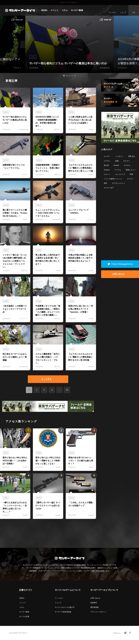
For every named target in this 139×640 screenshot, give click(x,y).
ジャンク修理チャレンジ (113, 179)
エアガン (107, 161)
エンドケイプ (120, 174)
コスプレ (130, 179)
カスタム (127, 165)
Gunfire (116, 165)
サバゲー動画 (77, 10)
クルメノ (107, 174)
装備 (117, 161)
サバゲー (107, 156)
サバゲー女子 (109, 188)
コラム (65, 10)
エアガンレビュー (118, 183)
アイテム (117, 170)
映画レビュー (131, 170)
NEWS (44, 10)
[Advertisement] (48, 532)
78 (67, 390)
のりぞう (126, 161)
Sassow (107, 170)
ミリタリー (119, 156)
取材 (131, 174)
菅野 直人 (131, 156)
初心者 (106, 165)
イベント (54, 10)
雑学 (105, 183)
